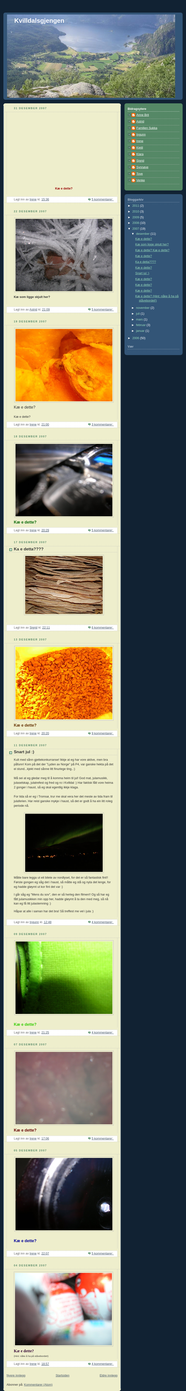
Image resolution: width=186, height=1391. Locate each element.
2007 (136, 228)
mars (140, 319)
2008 (136, 223)
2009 (136, 217)
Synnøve (142, 167)
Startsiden (63, 1375)
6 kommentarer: (103, 627)
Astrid (140, 121)
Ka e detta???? (29, 549)
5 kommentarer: (103, 199)
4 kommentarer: (103, 922)
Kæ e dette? (143, 239)
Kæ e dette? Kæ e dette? (152, 250)
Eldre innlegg (108, 1375)
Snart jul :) (24, 752)
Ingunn (141, 134)
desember (143, 234)
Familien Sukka (146, 128)
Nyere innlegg (16, 1375)
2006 (136, 338)
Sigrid (140, 160)
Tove (139, 173)
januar (141, 331)
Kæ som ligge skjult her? (152, 244)
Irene (139, 141)
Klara (139, 154)
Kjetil (139, 147)
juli (138, 313)
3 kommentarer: (103, 424)
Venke (140, 180)
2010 (136, 211)
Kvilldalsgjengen (39, 20)
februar (141, 325)
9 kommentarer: (103, 733)
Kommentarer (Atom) (38, 1384)
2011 (136, 205)
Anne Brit (142, 115)
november (143, 308)
